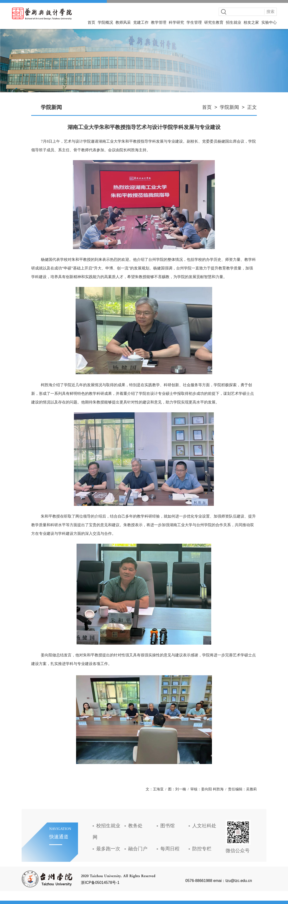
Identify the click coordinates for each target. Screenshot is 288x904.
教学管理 (158, 22)
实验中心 (269, 22)
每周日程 (170, 848)
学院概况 (105, 22)
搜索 (270, 11)
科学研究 (176, 22)
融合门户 (137, 848)
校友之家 (251, 22)
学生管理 (194, 22)
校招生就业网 (106, 831)
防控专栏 (201, 848)
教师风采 (123, 22)
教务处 (135, 825)
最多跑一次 (108, 848)
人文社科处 (204, 825)
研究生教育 (213, 22)
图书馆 (167, 825)
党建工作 (141, 22)
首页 (91, 22)
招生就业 (233, 22)
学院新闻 (229, 107)
